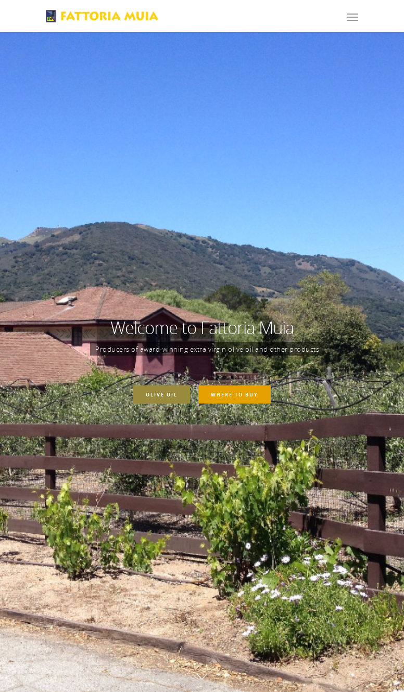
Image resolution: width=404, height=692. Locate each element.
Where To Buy (234, 394)
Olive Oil (162, 394)
